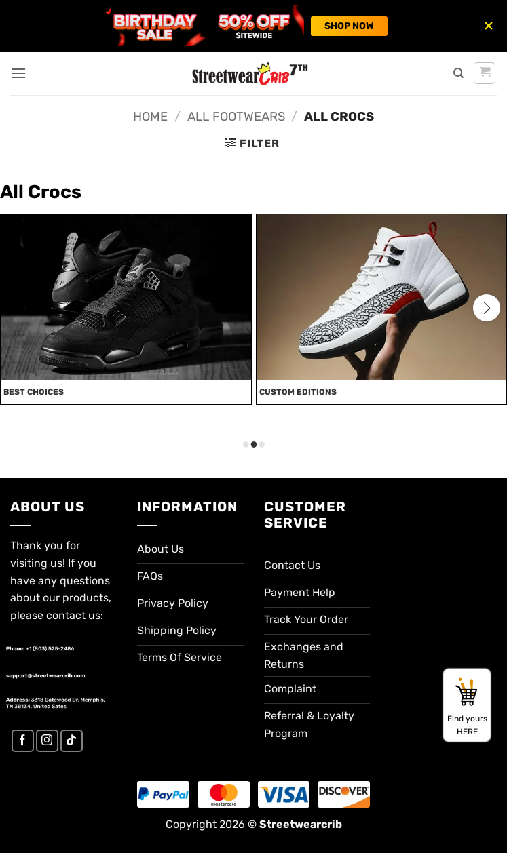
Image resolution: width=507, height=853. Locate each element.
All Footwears (236, 116)
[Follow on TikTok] (71, 741)
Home (150, 116)
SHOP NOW (349, 26)
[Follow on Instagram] (47, 741)
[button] (18, 73)
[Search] (458, 73)
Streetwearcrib (300, 824)
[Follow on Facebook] (23, 741)
